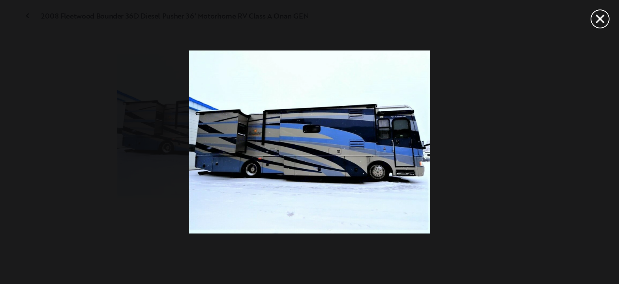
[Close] (600, 18)
